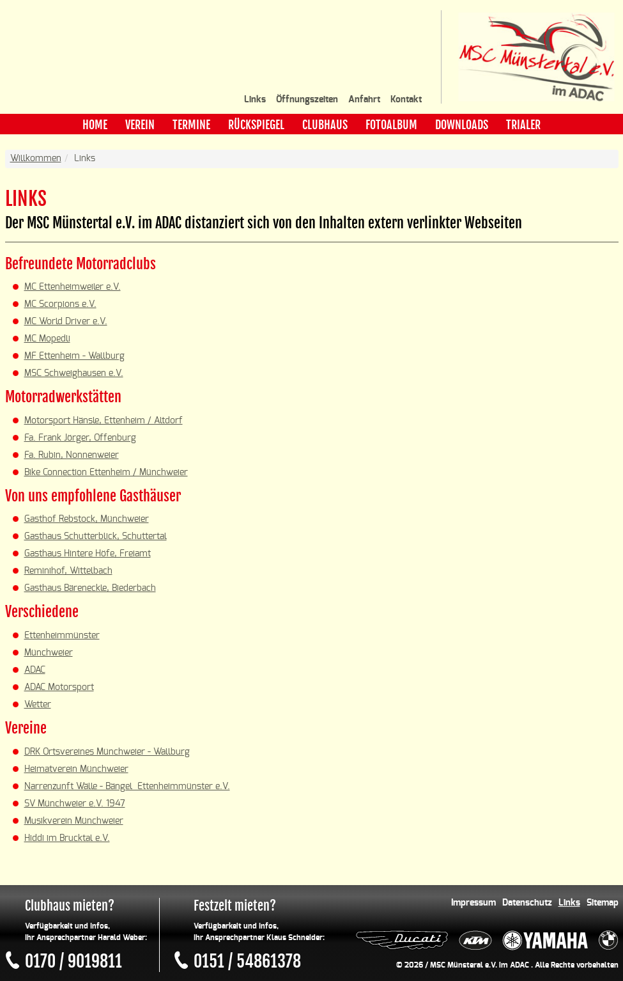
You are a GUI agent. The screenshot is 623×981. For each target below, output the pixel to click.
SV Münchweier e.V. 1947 (74, 803)
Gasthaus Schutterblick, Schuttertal (95, 536)
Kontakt (406, 99)
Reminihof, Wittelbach (68, 571)
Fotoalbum (391, 125)
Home (94, 125)
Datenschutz (527, 903)
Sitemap (603, 903)
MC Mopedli (47, 338)
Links (255, 99)
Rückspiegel (256, 125)
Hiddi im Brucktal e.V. (67, 838)
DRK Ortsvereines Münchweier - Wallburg (107, 752)
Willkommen (35, 158)
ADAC (34, 670)
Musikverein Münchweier (73, 821)
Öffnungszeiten (307, 99)
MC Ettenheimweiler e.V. (72, 287)
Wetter (37, 704)
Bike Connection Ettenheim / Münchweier (106, 472)
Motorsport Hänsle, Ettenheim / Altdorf (103, 420)
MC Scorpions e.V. (60, 304)
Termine (191, 125)
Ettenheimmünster (62, 635)
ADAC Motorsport (59, 687)
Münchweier (48, 652)
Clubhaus (325, 125)
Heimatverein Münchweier (76, 769)
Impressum (473, 903)
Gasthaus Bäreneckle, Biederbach (90, 588)
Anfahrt (364, 99)
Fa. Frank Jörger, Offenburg (80, 438)
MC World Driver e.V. (65, 321)
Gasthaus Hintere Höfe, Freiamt (87, 553)
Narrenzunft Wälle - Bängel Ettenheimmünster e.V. (127, 786)
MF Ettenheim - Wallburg (74, 356)
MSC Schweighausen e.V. (73, 373)
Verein (140, 125)
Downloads (461, 125)
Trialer (523, 125)
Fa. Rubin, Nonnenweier (71, 455)
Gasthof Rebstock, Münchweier (86, 519)
